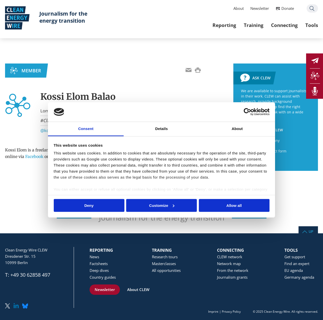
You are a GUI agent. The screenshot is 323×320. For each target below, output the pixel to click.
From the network (232, 270)
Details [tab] (161, 128)
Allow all (234, 205)
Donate (287, 8)
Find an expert (296, 263)
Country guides (103, 277)
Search (312, 8)
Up (311, 231)
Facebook (34, 156)
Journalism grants (232, 277)
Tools (311, 25)
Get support (294, 256)
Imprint (213, 311)
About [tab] (237, 128)
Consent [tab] (86, 128)
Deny (89, 205)
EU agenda (293, 270)
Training (253, 25)
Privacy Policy (231, 311)
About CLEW (138, 289)
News (94, 256)
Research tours (165, 256)
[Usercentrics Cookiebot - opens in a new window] (247, 112)
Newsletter (259, 8)
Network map (229, 263)
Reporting (224, 25)
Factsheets (99, 263)
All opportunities (166, 270)
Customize (161, 205)
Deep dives (99, 270)
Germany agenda (299, 277)
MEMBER (31, 71)
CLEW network (229, 256)
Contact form (275, 151)
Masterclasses (164, 263)
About (238, 8)
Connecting (284, 25)
